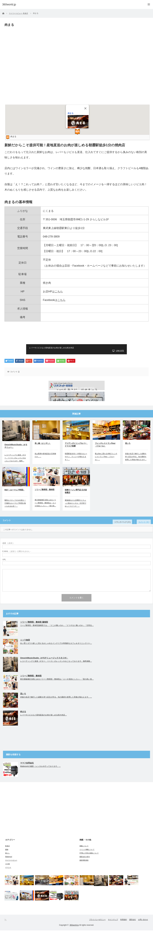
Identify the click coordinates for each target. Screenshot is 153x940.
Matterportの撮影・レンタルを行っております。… (40, 776)
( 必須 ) (7, 553)
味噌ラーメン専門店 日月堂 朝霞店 (76, 500)
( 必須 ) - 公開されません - (16, 561)
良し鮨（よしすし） (43, 453)
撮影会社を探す (84, 866)
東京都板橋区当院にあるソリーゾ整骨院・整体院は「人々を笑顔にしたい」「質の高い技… (57, 689)
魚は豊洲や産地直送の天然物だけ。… (45, 464)
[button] (77, 132)
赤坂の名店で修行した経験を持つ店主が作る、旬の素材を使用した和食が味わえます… (135, 466)
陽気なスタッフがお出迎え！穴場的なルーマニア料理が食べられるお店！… (15, 513)
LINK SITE (119, 351)
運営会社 (129, 929)
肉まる (71, 113)
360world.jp (74, 935)
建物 (6, 859)
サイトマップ (104, 929)
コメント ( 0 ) (145, 530)
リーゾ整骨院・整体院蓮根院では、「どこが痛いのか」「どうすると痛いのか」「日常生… (57, 635)
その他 (7, 873)
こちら (59, 291)
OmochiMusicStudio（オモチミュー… (15, 455)
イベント (8, 877)
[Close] (85, 108)
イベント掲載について (86, 859)
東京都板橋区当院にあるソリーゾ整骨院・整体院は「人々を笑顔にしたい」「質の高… (45, 512)
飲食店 (7, 855)
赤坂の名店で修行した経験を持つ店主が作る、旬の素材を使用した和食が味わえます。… (56, 707)
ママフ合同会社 (27, 772)
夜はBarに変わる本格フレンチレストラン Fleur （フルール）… (106, 466)
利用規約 (117, 929)
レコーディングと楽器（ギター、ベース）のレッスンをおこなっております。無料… (15, 467)
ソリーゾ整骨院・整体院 (44, 499)
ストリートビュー (11, 870)
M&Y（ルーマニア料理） (14, 499)
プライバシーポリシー (85, 929)
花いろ (127, 453)
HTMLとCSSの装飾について (89, 862)
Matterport (8, 866)
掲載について (83, 855)
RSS (5, 929)
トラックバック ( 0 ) (127, 530)
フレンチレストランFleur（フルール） (105, 454)
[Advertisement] (76, 334)
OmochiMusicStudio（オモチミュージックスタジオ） (44, 667)
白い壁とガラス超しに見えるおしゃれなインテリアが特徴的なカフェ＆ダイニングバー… (56, 653)
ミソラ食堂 (25, 649)
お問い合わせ (143, 929)
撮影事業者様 (83, 870)
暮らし (7, 862)
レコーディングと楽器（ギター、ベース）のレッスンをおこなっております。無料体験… (56, 671)
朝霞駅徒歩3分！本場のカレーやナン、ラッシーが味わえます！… (76, 466)
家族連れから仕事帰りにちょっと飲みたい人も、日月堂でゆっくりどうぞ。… (75, 513)
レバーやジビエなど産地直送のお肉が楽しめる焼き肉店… (43, 724)
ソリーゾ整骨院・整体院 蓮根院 (34, 631)
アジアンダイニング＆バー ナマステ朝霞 (76, 454)
